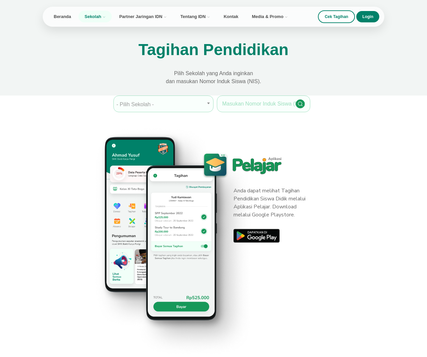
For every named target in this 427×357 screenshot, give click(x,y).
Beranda (62, 16)
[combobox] (163, 104)
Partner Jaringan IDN (143, 16)
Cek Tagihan (336, 16)
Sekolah (94, 16)
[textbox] (163, 104)
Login (367, 16)
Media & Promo (270, 16)
